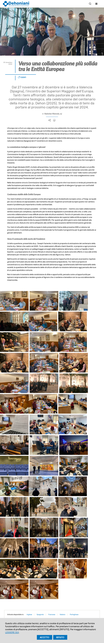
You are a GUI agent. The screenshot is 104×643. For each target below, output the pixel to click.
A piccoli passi (85, 558)
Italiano (62, 507)
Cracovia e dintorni (52, 558)
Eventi (23, 77)
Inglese (29, 507)
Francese (51, 507)
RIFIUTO (60, 637)
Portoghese (74, 507)
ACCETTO (44, 637)
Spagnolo (40, 507)
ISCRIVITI (40, 595)
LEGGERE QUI (12, 632)
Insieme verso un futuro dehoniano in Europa (19, 561)
